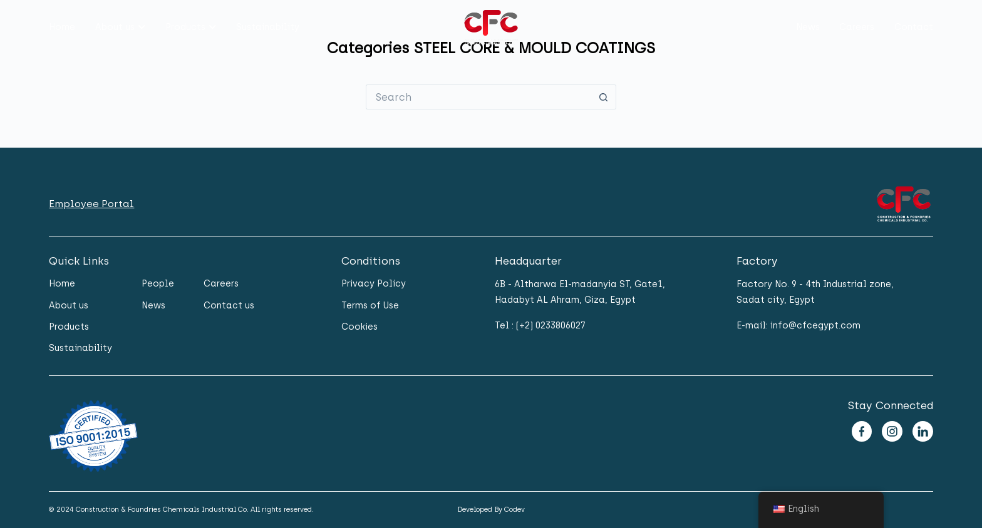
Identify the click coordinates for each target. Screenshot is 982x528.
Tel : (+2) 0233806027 (540, 325)
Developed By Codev (491, 509)
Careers (856, 27)
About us (115, 27)
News (808, 27)
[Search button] (603, 96)
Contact (913, 27)
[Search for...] (478, 96)
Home (62, 27)
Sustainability (267, 27)
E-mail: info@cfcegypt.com (798, 325)
